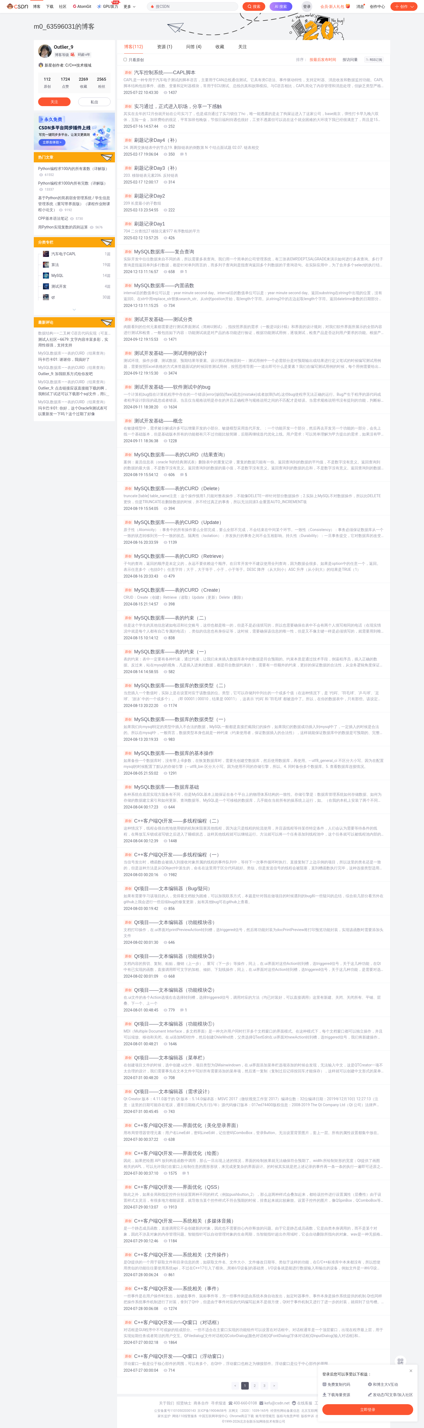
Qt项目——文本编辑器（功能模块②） (170, 990)
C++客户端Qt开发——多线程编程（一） (172, 854)
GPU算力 (108, 5)
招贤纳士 (183, 1403)
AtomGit (81, 6)
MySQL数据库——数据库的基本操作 (169, 753)
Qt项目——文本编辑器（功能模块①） (170, 1024)
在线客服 (304, 1403)
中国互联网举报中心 (213, 1416)
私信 (94, 102)
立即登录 (367, 1409)
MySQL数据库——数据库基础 (161, 787)
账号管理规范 (265, 1416)
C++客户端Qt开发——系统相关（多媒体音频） (180, 1221)
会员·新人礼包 (335, 6)
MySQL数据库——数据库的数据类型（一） (176, 719)
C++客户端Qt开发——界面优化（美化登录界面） (182, 1125)
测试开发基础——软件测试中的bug (167, 387)
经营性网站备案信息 (285, 1411)
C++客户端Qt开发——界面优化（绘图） (172, 1153)
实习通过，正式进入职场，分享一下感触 (173, 106)
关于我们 (166, 1403)
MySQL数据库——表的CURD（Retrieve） (175, 556)
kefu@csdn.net (277, 1403)
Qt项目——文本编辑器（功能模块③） (170, 956)
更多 (129, 6)
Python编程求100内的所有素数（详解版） (73, 171)
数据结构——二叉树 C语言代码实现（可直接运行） (74, 333)
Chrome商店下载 (242, 1416)
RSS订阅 (374, 60)
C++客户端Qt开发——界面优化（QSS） (173, 1187)
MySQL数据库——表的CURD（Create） (173, 590)
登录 (307, 6)
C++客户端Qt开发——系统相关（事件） (172, 1288)
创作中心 (377, 6)
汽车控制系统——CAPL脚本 (160, 72)
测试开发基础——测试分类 (158, 319)
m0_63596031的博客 (64, 26)
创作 (404, 6)
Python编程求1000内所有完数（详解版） (73, 186)
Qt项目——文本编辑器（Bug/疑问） (168, 888)
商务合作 (201, 1403)
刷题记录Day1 (144, 224)
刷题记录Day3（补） (152, 168)
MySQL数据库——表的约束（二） (166, 618)
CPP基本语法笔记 (60, 218)
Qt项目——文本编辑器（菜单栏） (165, 1057)
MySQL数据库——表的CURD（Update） (174, 522)
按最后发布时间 (323, 59)
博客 (37, 6)
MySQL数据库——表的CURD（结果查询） (176, 454)
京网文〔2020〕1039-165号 (248, 1411)
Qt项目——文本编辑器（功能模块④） (170, 922)
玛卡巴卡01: (48, 359)
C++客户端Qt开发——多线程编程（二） (172, 821)
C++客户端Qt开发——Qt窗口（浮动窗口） (175, 1356)
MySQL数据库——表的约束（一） (166, 651)
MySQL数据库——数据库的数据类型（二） (176, 685)
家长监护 (164, 1416)
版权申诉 (307, 1416)
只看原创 (134, 60)
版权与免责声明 (288, 1416)
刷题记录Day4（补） (152, 140)
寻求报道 (218, 1403)
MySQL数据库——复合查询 (159, 251)
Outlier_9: (46, 374)
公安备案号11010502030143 (175, 1411)
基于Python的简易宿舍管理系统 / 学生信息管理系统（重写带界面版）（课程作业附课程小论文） (74, 204)
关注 (54, 102)
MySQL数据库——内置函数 (159, 285)
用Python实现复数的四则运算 (70, 227)
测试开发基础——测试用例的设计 (165, 353)
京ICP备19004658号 (212, 1411)
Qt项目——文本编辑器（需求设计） (168, 1091)
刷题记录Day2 (144, 196)
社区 (63, 6)
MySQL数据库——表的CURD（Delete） (173, 488)
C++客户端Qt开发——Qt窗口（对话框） (173, 1322)
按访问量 (350, 59)
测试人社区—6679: (54, 339)
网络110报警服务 (184, 1416)
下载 (50, 6)
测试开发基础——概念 (153, 421)
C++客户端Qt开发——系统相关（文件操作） (177, 1254)
